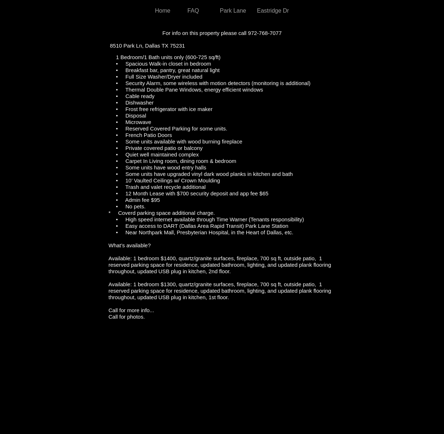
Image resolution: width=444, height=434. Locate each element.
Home (162, 11)
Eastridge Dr (273, 11)
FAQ (193, 11)
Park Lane (233, 11)
